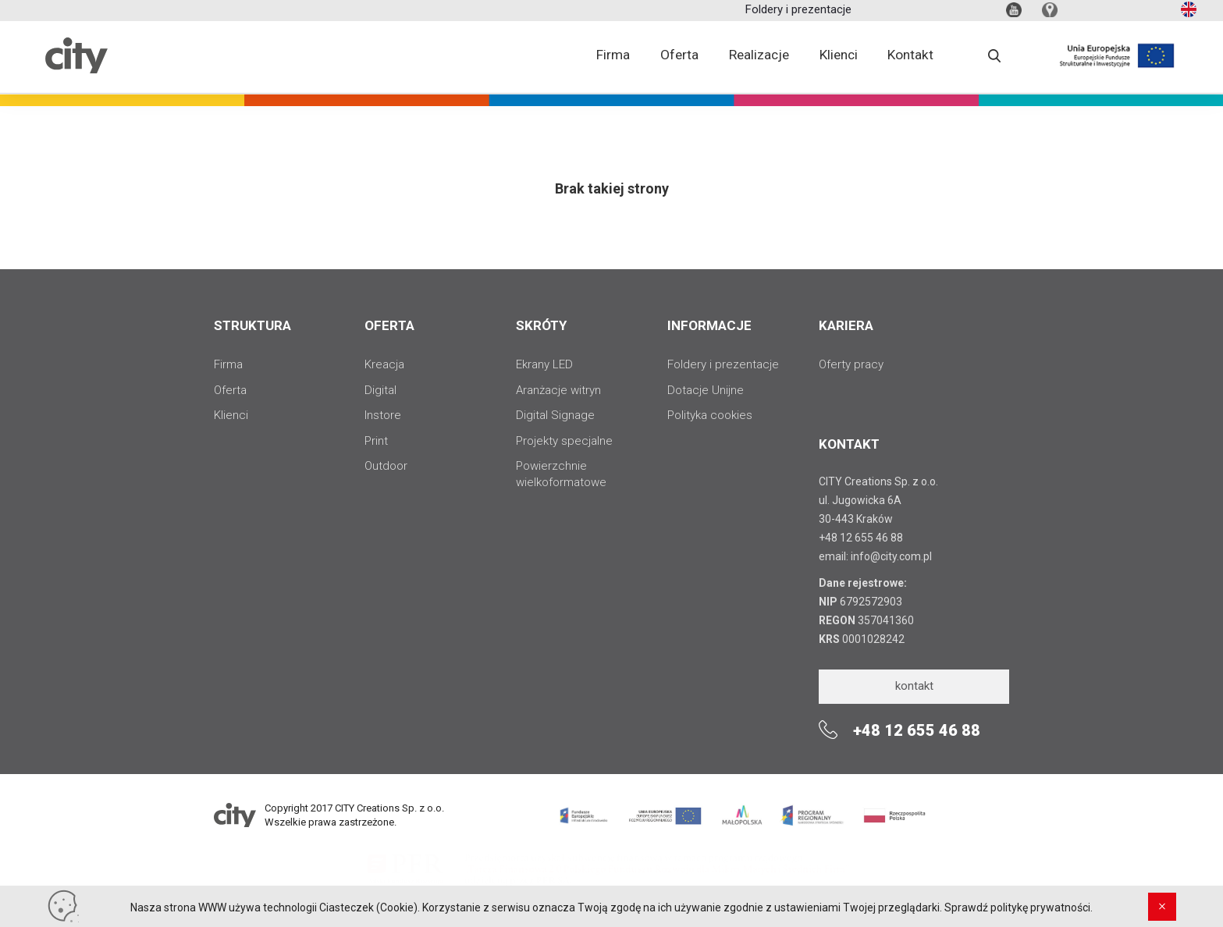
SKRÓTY (541, 325)
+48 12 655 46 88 (861, 537)
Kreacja (384, 364)
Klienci (840, 58)
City (76, 71)
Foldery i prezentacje (798, 11)
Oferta (679, 58)
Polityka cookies (709, 415)
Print (376, 441)
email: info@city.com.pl (875, 556)
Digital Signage (555, 415)
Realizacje (760, 58)
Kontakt (913, 58)
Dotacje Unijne (705, 390)
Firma (612, 58)
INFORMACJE (709, 325)
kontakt (914, 686)
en (1188, 12)
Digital (380, 390)
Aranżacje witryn (558, 390)
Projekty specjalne (564, 441)
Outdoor (385, 466)
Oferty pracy (851, 364)
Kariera (846, 325)
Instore (382, 415)
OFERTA (389, 325)
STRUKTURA (252, 325)
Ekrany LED (544, 364)
